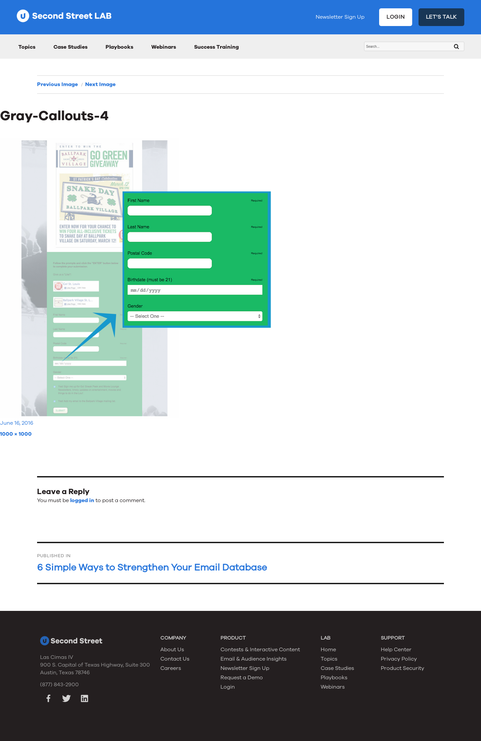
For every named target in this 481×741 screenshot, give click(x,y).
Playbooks (119, 47)
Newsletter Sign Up (340, 17)
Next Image (100, 84)
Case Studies (70, 47)
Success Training (216, 47)
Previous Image (57, 84)
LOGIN (395, 17)
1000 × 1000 (16, 434)
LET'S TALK (441, 17)
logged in (82, 500)
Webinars (163, 47)
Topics (26, 47)
